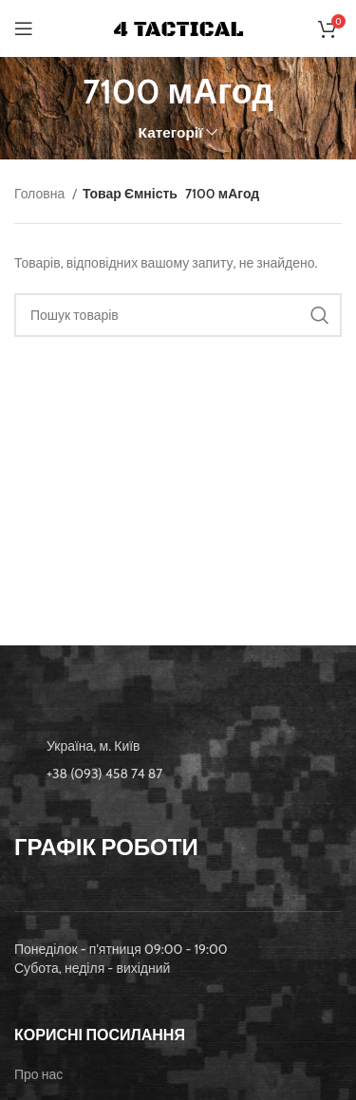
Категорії (171, 132)
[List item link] (178, 773)
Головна (40, 193)
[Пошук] (178, 315)
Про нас (38, 1074)
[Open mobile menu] (24, 28)
